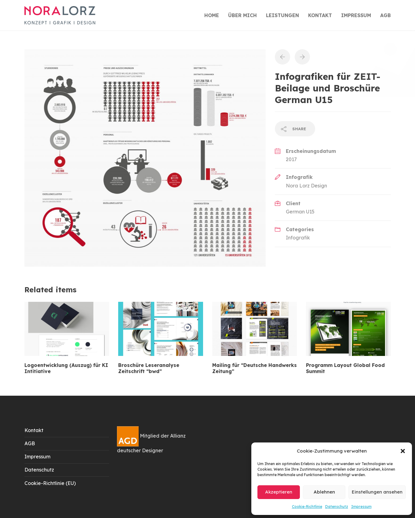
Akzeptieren (278, 492)
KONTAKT (320, 15)
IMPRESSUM (356, 15)
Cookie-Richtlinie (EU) (50, 483)
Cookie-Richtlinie (307, 506)
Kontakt (33, 430)
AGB (385, 15)
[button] (403, 451)
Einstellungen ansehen (377, 492)
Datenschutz (336, 506)
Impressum (361, 506)
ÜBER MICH (242, 15)
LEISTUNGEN (282, 15)
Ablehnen (324, 492)
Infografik (298, 238)
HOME (211, 15)
